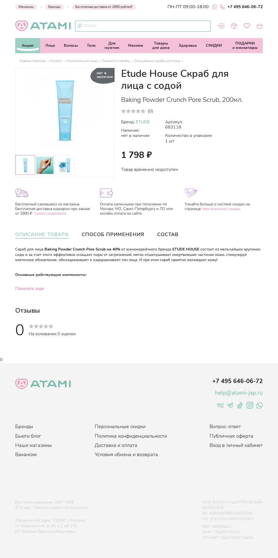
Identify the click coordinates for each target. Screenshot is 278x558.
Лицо (50, 45)
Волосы (71, 45)
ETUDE (143, 122)
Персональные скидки (120, 426)
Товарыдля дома (161, 45)
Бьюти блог (28, 436)
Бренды (54, 7)
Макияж (135, 45)
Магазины (26, 7)
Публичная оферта (231, 436)
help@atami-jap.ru (239, 393)
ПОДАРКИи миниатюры (245, 45)
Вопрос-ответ (225, 426)
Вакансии (26, 454)
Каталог (56, 61)
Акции (27, 45)
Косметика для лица (82, 61)
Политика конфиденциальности (131, 436)
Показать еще (29, 288)
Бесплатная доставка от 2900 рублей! (103, 7)
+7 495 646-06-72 (241, 6)
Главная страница (33, 61)
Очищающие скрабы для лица (157, 61)
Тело (91, 45)
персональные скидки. (221, 208)
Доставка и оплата (116, 445)
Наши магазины (33, 445)
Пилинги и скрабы (116, 61)
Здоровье (188, 45)
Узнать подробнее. (50, 213)
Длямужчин (112, 45)
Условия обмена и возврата (126, 454)
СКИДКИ (214, 45)
